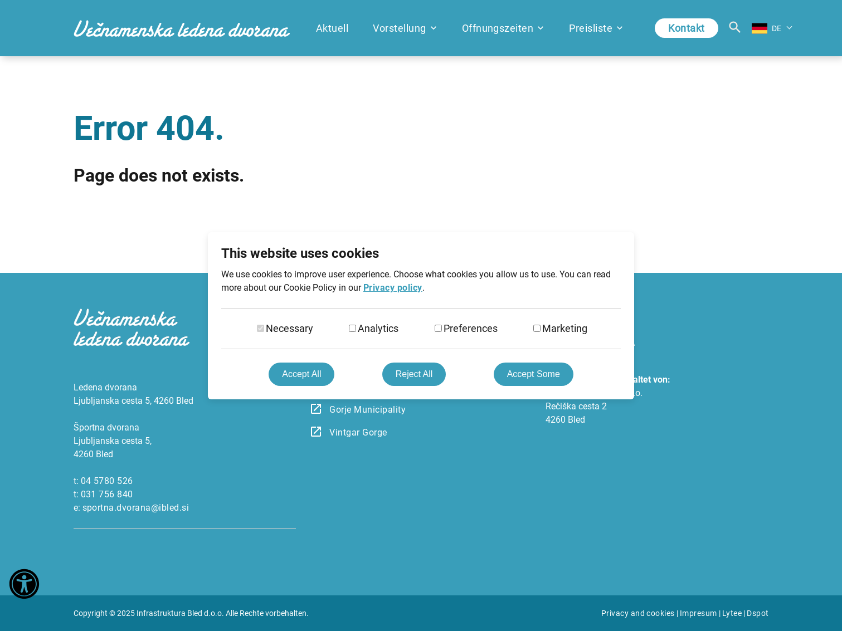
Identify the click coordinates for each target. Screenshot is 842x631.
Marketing (564, 328)
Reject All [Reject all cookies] (414, 374)
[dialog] (421, 315)
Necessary (289, 328)
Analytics (378, 328)
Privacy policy (392, 287)
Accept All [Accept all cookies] (301, 374)
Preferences (471, 328)
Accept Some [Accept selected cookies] (533, 374)
